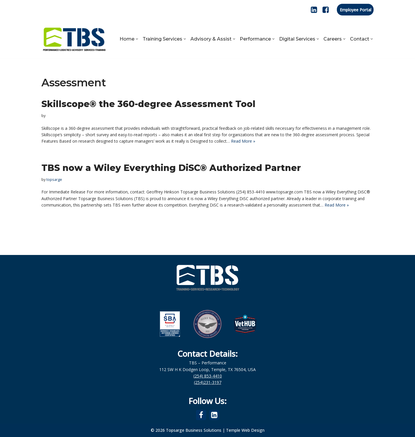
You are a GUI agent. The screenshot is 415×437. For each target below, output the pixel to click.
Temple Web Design (245, 430)
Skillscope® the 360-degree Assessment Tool (148, 104)
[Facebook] (326, 10)
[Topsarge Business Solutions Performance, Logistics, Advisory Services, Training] (74, 39)
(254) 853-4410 (207, 376)
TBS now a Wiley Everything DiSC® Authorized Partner (171, 167)
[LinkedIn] (314, 10)
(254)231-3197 (207, 382)
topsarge (54, 179)
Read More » (243, 141)
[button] (137, 39)
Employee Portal (355, 10)
